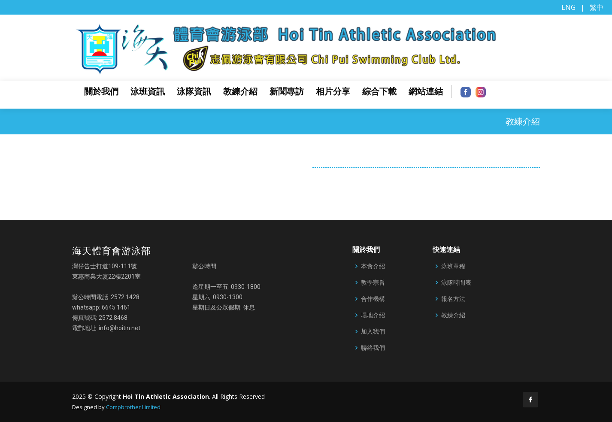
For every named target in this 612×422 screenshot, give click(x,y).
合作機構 (373, 299)
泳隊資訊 (194, 91)
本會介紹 (373, 266)
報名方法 (453, 299)
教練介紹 (240, 91)
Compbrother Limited (133, 407)
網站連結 (426, 91)
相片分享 (333, 91)
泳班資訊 (147, 91)
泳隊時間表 (456, 282)
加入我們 (373, 331)
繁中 (596, 7)
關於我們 (101, 91)
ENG (568, 7)
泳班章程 (453, 266)
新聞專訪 (287, 91)
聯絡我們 (373, 348)
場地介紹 (373, 315)
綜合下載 (379, 91)
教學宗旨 (373, 282)
